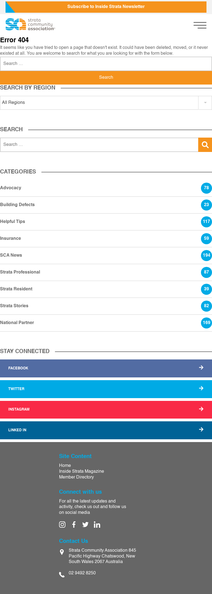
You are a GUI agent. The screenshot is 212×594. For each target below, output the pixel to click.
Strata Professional (106, 272)
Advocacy (106, 188)
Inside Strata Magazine (81, 471)
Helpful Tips (106, 221)
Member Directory (76, 477)
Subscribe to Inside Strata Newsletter (106, 7)
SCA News (106, 255)
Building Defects (106, 205)
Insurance (106, 238)
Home (65, 466)
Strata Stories (106, 306)
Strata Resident (106, 289)
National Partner (106, 322)
